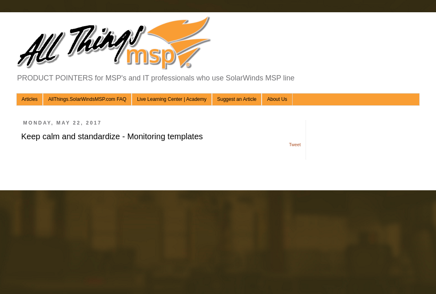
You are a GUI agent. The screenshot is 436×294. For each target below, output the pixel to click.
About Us (277, 99)
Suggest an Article (237, 99)
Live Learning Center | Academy (172, 99)
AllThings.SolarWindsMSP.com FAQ (87, 99)
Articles (29, 99)
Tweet (295, 144)
